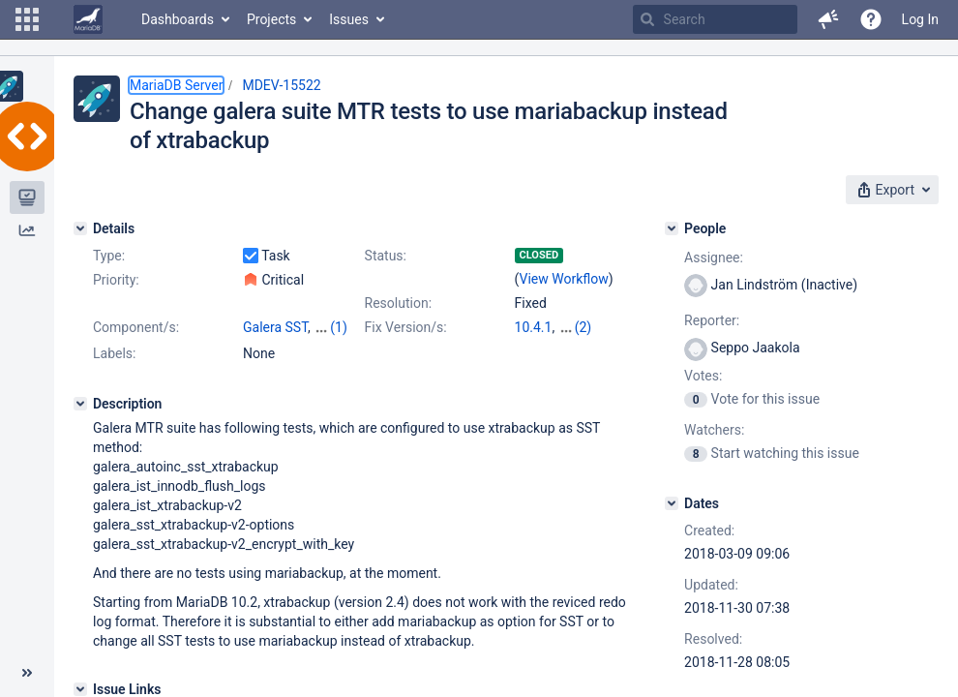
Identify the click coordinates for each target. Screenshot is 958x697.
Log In (920, 19)
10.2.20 (581, 327)
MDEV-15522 (281, 85)
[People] (671, 228)
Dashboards (177, 19)
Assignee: (713, 257)
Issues (349, 19)
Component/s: (136, 327)
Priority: (116, 280)
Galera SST (275, 327)
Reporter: (711, 320)
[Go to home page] (88, 19)
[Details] (80, 228)
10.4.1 (534, 327)
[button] (27, 19)
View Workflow (564, 279)
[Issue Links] (80, 689)
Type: (109, 255)
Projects (271, 19)
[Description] (80, 403)
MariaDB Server (176, 85)
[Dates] (671, 503)
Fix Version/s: (406, 327)
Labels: (114, 353)
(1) (338, 327)
